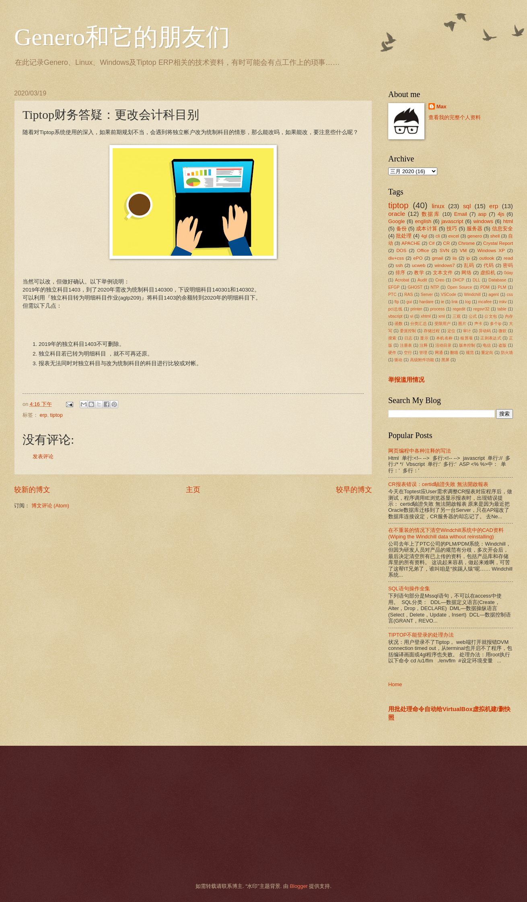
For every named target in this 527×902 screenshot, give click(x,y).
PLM (502, 287)
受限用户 (442, 323)
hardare (426, 302)
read (508, 258)
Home (395, 684)
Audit (422, 280)
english (423, 221)
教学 (419, 272)
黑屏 (445, 360)
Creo (439, 280)
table (501, 309)
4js (501, 214)
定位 (451, 331)
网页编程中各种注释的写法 (419, 451)
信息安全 (502, 229)
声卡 (478, 323)
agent (493, 294)
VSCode (448, 294)
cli (438, 236)
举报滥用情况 (406, 379)
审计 (467, 331)
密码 (508, 265)
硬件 (392, 352)
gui (409, 302)
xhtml (426, 316)
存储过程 (432, 331)
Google (396, 221)
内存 (509, 316)
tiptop (56, 415)
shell (495, 236)
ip (468, 258)
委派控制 (408, 331)
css (509, 294)
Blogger (298, 886)
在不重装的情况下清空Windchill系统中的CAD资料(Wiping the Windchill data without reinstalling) (446, 533)
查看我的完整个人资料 (454, 117)
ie (442, 302)
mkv (503, 302)
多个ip (495, 323)
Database (497, 280)
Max (441, 106)
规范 (470, 352)
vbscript (395, 316)
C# (432, 243)
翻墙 (454, 352)
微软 (502, 331)
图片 (462, 323)
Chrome (466, 243)
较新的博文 (32, 490)
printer (416, 309)
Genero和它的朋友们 (122, 37)
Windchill (472, 294)
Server (427, 294)
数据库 (431, 214)
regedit (459, 309)
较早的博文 (354, 490)
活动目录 (443, 345)
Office (423, 250)
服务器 (475, 229)
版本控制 (467, 345)
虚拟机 (487, 272)
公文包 (490, 316)
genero (474, 236)
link (455, 302)
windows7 (444, 265)
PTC (392, 294)
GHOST (415, 287)
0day (508, 273)
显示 (424, 338)
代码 (489, 265)
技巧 (452, 229)
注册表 (406, 345)
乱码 (469, 265)
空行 (408, 352)
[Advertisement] (253, 814)
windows (483, 221)
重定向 (487, 352)
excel (453, 236)
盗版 (502, 345)
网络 (466, 272)
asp (482, 214)
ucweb (418, 265)
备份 (401, 229)
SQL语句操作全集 (409, 588)
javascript (452, 221)
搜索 (392, 338)
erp (43, 415)
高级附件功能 (422, 360)
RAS (408, 294)
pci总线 (395, 309)
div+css (396, 258)
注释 (424, 345)
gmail (437, 258)
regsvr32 (481, 309)
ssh (399, 265)
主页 (193, 490)
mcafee (485, 302)
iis (455, 258)
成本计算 (426, 229)
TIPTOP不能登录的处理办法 (421, 635)
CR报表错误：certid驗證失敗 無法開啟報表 (438, 484)
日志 (408, 338)
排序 (400, 272)
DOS (401, 250)
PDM (485, 287)
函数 (399, 323)
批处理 (404, 236)
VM (463, 250)
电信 (487, 345)
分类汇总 (418, 323)
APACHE (410, 243)
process (437, 309)
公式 (473, 316)
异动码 (485, 331)
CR (446, 243)
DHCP (458, 280)
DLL (476, 280)
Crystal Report (498, 243)
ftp (396, 302)
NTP (435, 287)
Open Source (459, 287)
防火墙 (507, 352)
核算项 (466, 338)
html (508, 221)
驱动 (398, 360)
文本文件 (443, 272)
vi (411, 316)
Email (460, 214)
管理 (423, 352)
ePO (417, 258)
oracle (396, 213)
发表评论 (43, 456)
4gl (424, 236)
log (468, 302)
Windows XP (490, 250)
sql (467, 206)
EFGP (393, 287)
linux (438, 206)
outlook (486, 258)
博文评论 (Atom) (50, 506)
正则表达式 (490, 338)
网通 (439, 352)
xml (441, 316)
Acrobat (402, 280)
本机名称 (444, 338)
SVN (444, 250)
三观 (457, 316)
